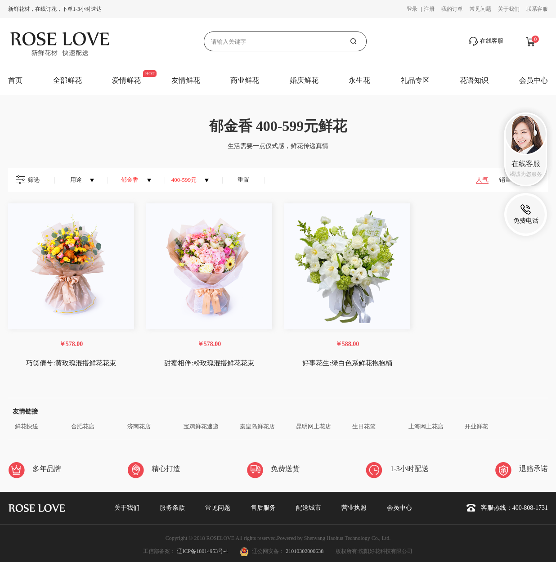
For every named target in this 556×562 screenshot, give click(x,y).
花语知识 (474, 80)
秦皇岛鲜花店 (257, 426)
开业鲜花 (476, 426)
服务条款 (172, 507)
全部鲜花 (67, 80)
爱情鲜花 (126, 80)
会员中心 (533, 80)
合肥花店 (82, 426)
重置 (243, 179)
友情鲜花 (185, 80)
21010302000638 (304, 551)
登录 (413, 9)
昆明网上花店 (313, 426)
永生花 (359, 80)
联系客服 (537, 9)
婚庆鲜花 (304, 80)
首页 (15, 80)
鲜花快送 (26, 426)
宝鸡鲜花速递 (201, 426)
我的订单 (452, 9)
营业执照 (354, 507)
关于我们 (509, 9)
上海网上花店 (426, 426)
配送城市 (308, 507)
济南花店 (139, 426)
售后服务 (263, 507)
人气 (482, 179)
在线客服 (486, 41)
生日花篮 (364, 426)
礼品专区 (415, 80)
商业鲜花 (244, 80)
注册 (429, 9)
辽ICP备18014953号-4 (203, 551)
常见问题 (480, 9)
